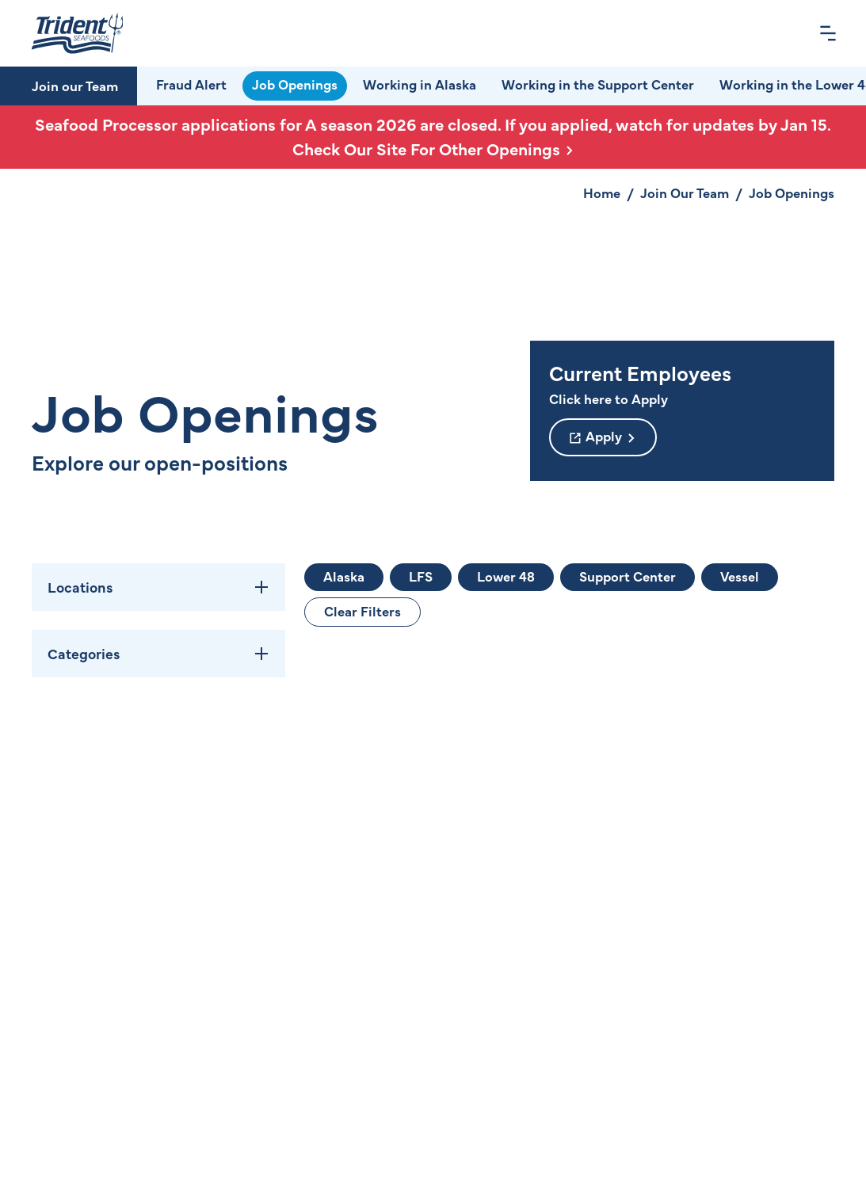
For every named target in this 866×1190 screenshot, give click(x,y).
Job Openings (295, 83)
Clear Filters (362, 610)
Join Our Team (684, 192)
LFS (421, 575)
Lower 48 (506, 575)
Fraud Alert (191, 83)
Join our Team (75, 85)
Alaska (343, 575)
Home (601, 192)
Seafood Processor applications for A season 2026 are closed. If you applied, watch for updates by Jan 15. (433, 137)
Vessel (739, 575)
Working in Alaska (419, 83)
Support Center (627, 575)
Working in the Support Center (598, 83)
